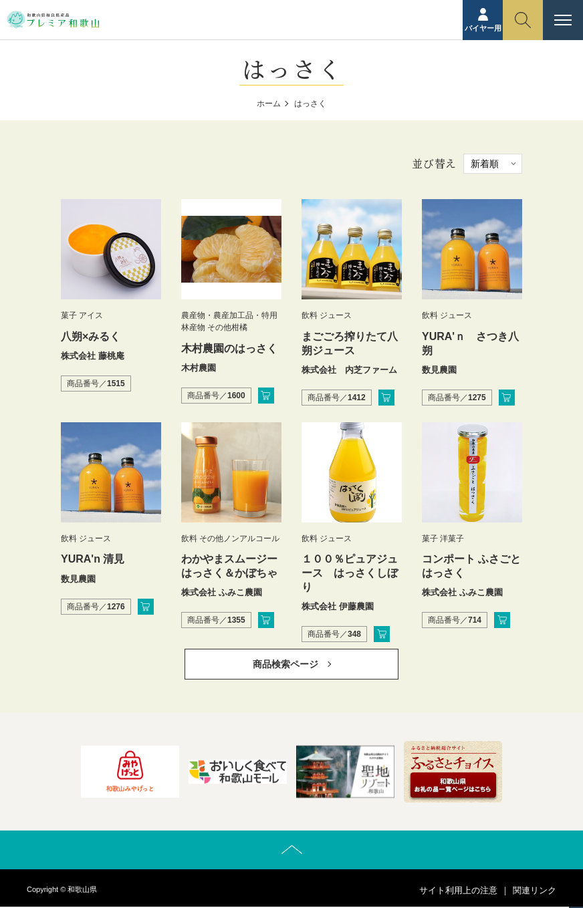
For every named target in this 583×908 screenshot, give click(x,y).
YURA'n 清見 (92, 559)
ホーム (269, 103)
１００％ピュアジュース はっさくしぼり (350, 573)
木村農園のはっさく (229, 348)
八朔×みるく (90, 336)
